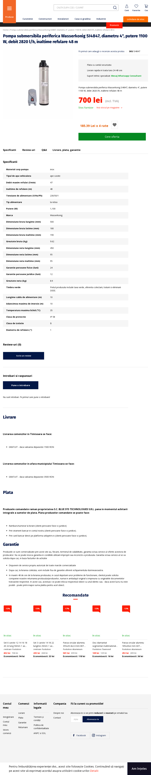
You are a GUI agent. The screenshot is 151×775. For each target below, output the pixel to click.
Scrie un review (23, 355)
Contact (57, 717)
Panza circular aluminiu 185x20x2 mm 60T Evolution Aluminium (133, 646)
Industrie (101, 18)
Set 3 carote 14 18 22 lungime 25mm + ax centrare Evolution (43, 646)
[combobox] (86, 7)
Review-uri (28, 150)
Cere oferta (112, 136)
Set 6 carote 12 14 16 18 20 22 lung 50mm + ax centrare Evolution (15, 646)
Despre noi (58, 713)
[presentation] (125, 722)
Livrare (21, 713)
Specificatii (9, 150)
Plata (20, 717)
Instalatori (63, 18)
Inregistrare (8, 717)
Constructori (45, 18)
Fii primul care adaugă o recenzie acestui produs (101, 51)
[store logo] (34, 9)
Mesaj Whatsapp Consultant (126, 75)
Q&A (44, 150)
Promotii (114, 25)
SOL (44, 733)
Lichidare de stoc (135, 19)
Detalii (94, 770)
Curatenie (28, 18)
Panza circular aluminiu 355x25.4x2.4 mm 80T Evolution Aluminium (74, 646)
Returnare (23, 727)
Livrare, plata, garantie (67, 150)
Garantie (22, 722)
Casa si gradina (83, 18)
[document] (75, 768)
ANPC (36, 733)
